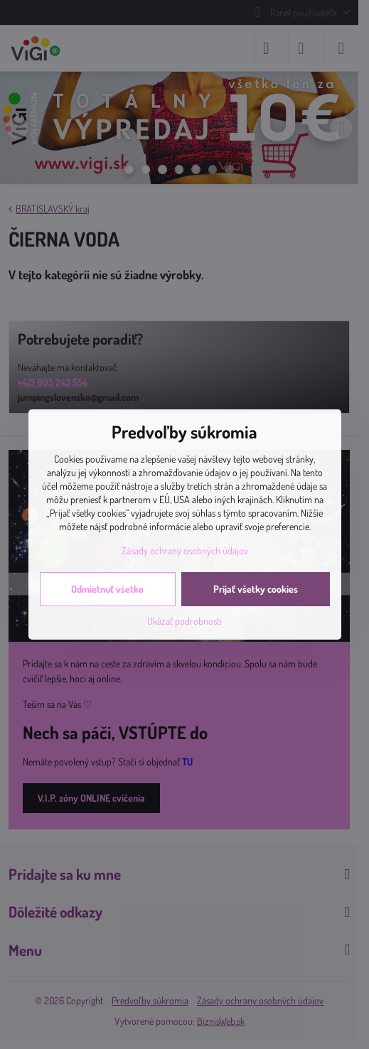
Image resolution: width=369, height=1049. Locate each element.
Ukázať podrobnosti (184, 621)
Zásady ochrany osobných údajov (185, 550)
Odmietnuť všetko (107, 589)
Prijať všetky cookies (255, 589)
